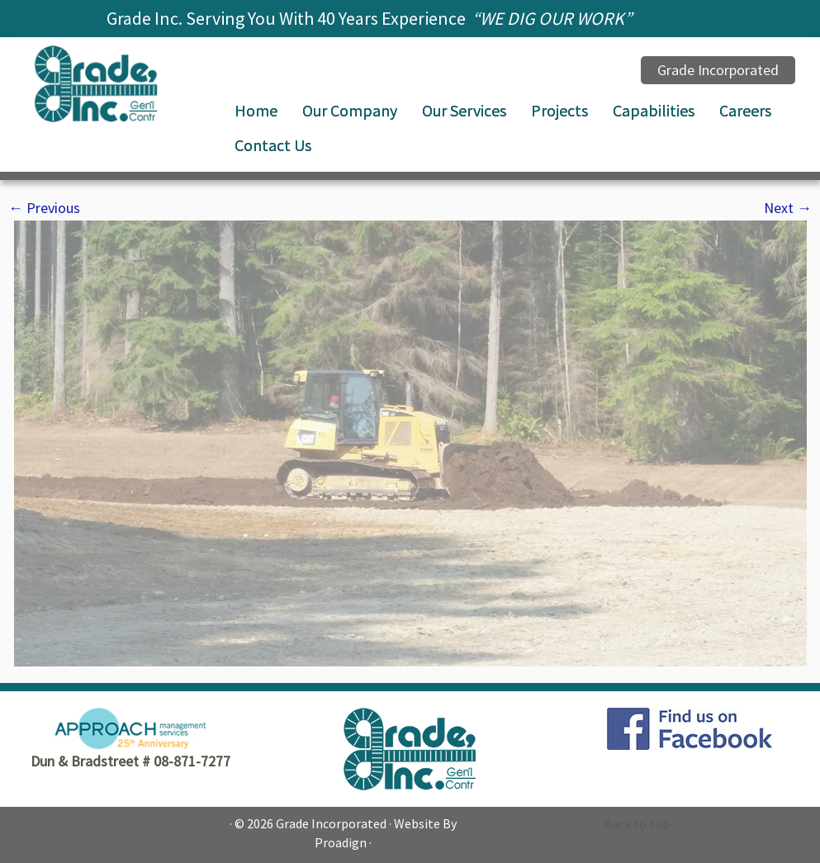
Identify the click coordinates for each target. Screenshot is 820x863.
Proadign (341, 842)
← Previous (44, 207)
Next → (788, 207)
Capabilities (653, 110)
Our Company (349, 110)
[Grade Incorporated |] (96, 83)
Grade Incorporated (331, 823)
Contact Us (273, 145)
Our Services (464, 110)
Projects (559, 110)
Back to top (637, 823)
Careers (745, 110)
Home (256, 110)
